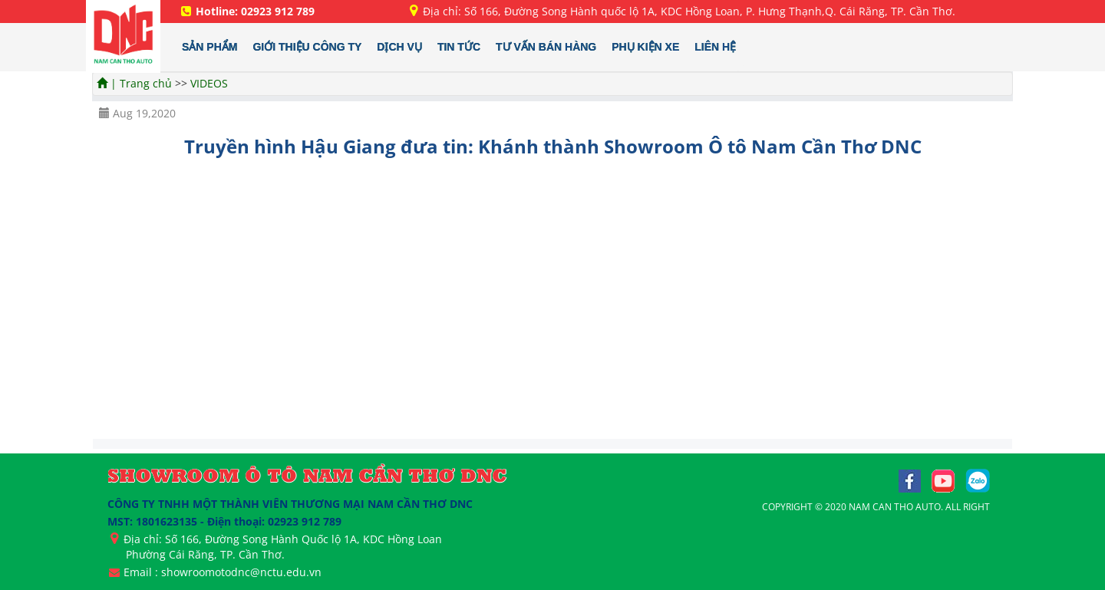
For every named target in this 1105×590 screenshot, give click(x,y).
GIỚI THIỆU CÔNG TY (306, 47)
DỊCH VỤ (399, 47)
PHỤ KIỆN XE (645, 47)
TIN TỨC (458, 47)
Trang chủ (147, 83)
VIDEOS (209, 83)
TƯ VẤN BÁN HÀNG (546, 47)
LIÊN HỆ (715, 47)
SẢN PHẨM (209, 47)
